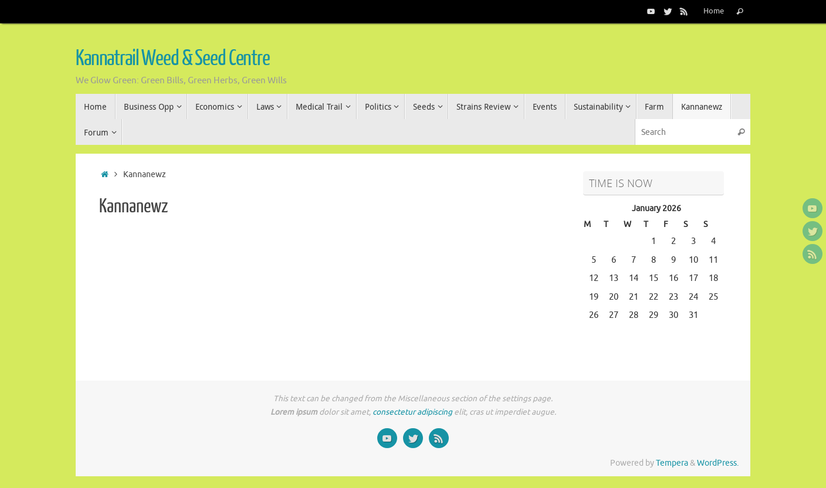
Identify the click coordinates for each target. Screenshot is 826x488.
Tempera (672, 463)
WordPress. (718, 463)
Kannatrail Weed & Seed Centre (173, 58)
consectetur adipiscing (412, 412)
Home (713, 11)
